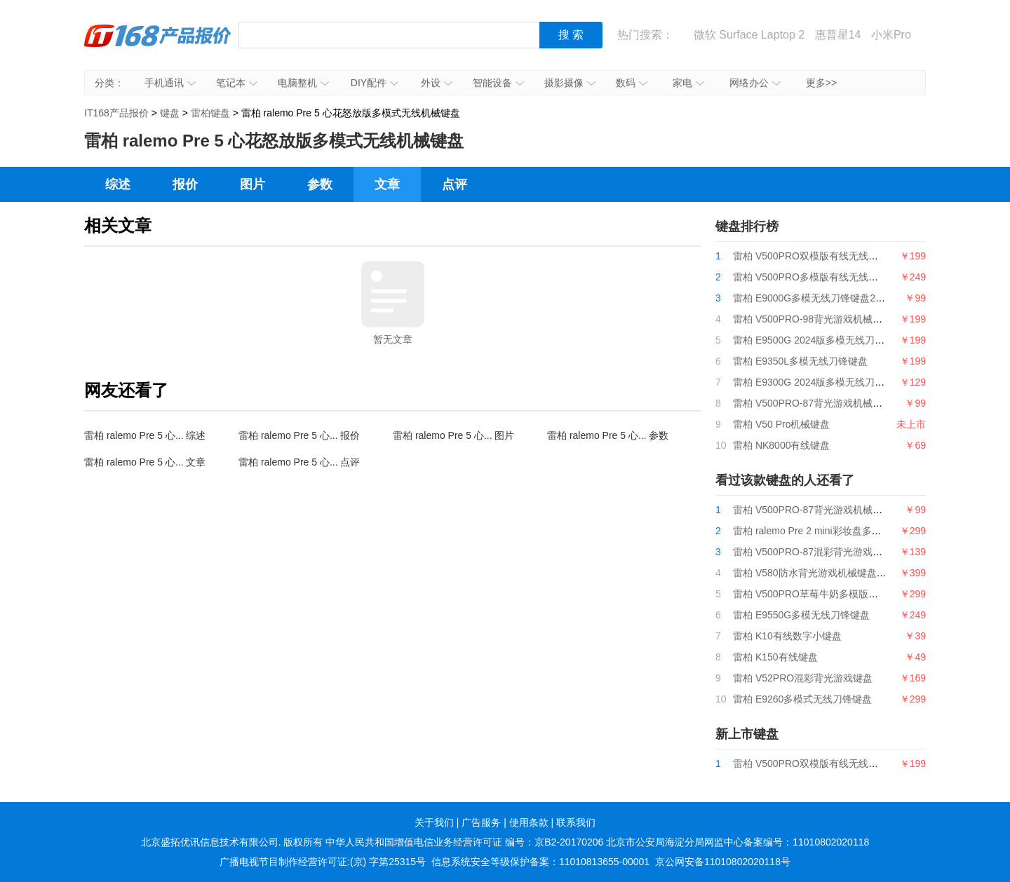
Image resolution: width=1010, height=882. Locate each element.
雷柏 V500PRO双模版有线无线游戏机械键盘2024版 (846, 256)
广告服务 (481, 822)
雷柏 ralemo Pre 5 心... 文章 (145, 462)
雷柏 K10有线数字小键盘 (787, 636)
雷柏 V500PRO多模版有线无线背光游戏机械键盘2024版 (855, 277)
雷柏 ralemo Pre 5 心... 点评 (299, 462)
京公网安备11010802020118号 (722, 861)
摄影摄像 (569, 82)
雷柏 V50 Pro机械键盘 (781, 424)
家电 (688, 82)
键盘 (170, 112)
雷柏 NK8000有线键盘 (781, 445)
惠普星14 (838, 35)
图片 (252, 184)
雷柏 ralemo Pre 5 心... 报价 (299, 435)
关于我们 (434, 822)
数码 (631, 82)
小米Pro (891, 35)
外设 (436, 82)
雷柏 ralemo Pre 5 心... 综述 (145, 435)
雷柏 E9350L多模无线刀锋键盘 (800, 361)
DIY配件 (374, 82)
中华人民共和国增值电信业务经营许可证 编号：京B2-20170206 (464, 842)
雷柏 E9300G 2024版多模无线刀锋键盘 (818, 382)
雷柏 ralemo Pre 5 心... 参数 (607, 435)
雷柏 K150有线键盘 (775, 657)
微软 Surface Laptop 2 (749, 35)
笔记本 (236, 82)
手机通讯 (170, 82)
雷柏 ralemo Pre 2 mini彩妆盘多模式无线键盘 (832, 530)
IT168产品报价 (157, 46)
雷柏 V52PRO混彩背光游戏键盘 (803, 678)
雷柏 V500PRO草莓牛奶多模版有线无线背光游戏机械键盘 (859, 593)
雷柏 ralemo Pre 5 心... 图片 (453, 435)
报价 (185, 184)
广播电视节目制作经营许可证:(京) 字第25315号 (323, 861)
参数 (319, 184)
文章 (387, 184)
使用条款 (528, 822)
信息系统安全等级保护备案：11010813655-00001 (540, 861)
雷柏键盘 (210, 112)
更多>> (821, 82)
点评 (454, 184)
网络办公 (755, 82)
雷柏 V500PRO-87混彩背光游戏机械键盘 (822, 551)
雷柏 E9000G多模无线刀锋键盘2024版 (817, 298)
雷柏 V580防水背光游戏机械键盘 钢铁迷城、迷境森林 (850, 572)
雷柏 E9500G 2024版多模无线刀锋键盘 (818, 340)
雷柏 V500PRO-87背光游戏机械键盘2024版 (828, 403)
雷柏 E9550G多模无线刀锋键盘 (801, 614)
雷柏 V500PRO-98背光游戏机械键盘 (812, 319)
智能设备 (498, 82)
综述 (117, 184)
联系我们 (575, 822)
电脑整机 (303, 82)
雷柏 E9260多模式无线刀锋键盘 (802, 699)
